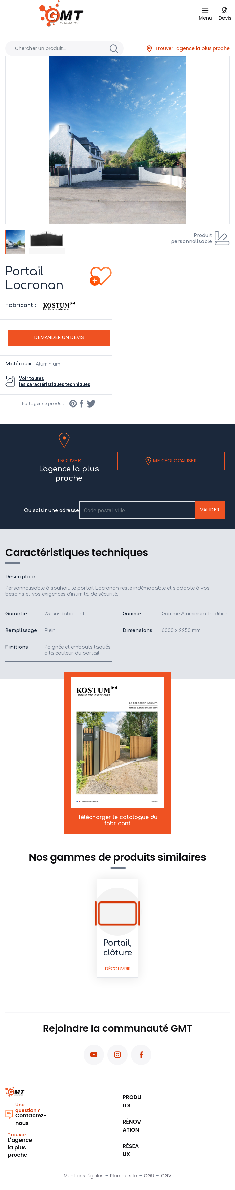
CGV (166, 1175)
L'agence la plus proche (69, 469)
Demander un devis (59, 337)
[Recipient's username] (137, 510)
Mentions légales (84, 1175)
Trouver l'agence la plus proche (188, 48)
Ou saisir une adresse (51, 510)
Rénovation (132, 1126)
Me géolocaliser (170, 461)
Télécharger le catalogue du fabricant (117, 752)
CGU (149, 1175)
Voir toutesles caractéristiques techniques (54, 381)
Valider (209, 510)
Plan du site (123, 1175)
